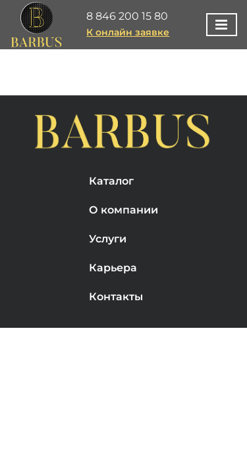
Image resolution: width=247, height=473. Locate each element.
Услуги (107, 272)
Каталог (111, 214)
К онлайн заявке (127, 32)
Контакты (116, 330)
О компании (123, 243)
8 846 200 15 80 (127, 16)
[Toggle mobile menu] (221, 24)
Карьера (113, 301)
